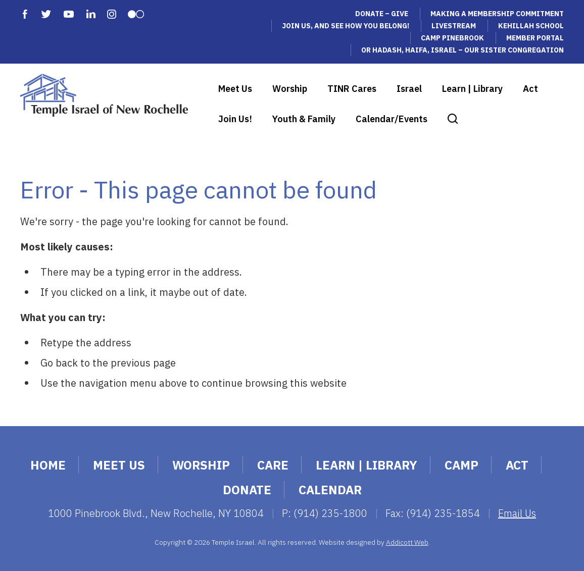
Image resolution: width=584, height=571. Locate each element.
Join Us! (235, 119)
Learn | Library (472, 88)
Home (48, 465)
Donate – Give (381, 13)
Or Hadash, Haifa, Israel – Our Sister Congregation (462, 50)
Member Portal (535, 37)
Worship (289, 88)
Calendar (330, 490)
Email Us (517, 513)
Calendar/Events (391, 119)
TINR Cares (351, 88)
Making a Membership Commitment (497, 13)
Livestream (453, 25)
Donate (247, 490)
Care (272, 465)
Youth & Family (303, 119)
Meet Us (235, 88)
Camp (461, 465)
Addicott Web (407, 542)
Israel (409, 88)
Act (530, 88)
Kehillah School (531, 25)
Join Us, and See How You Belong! (345, 25)
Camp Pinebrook (452, 37)
